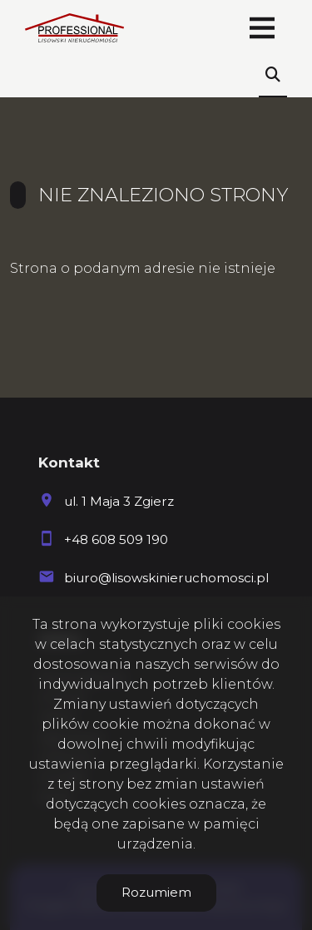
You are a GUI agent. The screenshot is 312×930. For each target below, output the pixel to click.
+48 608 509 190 (116, 539)
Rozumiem (156, 892)
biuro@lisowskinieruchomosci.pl (166, 578)
